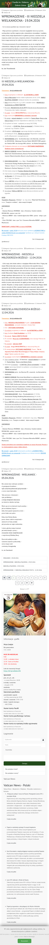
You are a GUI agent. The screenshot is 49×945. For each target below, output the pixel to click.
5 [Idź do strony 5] (31, 578)
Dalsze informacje (29, 936)
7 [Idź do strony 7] (40, 578)
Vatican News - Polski (17, 785)
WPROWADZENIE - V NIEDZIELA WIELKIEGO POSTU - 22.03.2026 (22, 570)
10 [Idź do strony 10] (22, 583)
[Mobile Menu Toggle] (3, 3)
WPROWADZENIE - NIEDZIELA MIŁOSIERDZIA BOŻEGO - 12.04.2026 (22, 256)
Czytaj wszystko (11, 819)
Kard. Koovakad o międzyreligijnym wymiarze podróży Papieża (25, 851)
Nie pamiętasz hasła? (11, 769)
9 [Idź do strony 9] (17, 583)
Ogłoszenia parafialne (16, 10)
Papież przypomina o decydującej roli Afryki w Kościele (23, 906)
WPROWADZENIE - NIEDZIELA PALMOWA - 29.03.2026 (19, 562)
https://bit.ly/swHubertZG (12, 671)
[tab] (20, 631)
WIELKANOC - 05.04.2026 (11, 558)
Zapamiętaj (8, 750)
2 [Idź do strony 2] (18, 578)
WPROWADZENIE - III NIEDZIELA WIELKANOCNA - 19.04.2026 (23, 18)
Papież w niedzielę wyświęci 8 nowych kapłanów (21, 827)
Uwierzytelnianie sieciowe (24, 757)
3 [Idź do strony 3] (22, 578)
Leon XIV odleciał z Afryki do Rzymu (18, 880)
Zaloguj (24, 763)
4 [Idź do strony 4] (27, 578)
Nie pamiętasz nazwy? (12, 773)
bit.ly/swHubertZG (16, 90)
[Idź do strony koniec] (32, 583)
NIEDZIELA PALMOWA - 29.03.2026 (13, 566)
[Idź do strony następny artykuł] (27, 583)
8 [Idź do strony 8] (44, 578)
